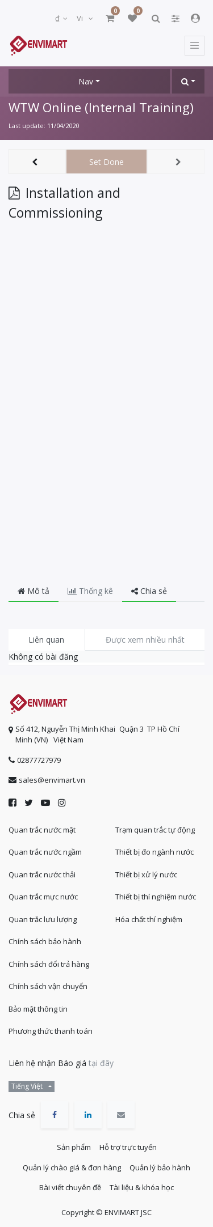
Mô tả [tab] (33, 590)
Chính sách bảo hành (45, 941)
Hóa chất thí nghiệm (148, 919)
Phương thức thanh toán (51, 1031)
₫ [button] (58, 18)
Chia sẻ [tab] (149, 590)
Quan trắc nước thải (42, 874)
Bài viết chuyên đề (70, 1187)
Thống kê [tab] (90, 590)
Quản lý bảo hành (160, 1167)
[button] (188, 81)
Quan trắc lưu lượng (43, 919)
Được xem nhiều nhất (145, 639)
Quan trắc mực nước (43, 896)
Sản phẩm (74, 1147)
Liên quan (46, 639)
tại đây (101, 1063)
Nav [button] (85, 81)
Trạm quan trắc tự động (155, 830)
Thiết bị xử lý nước (146, 874)
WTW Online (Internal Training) (101, 107)
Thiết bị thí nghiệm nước (155, 896)
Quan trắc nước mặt (42, 830)
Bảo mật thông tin (38, 1009)
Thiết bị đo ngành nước (154, 852)
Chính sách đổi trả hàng (49, 964)
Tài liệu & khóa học (142, 1187)
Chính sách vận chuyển (48, 986)
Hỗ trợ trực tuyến (128, 1147)
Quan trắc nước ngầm (45, 852)
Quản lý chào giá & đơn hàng (72, 1167)
